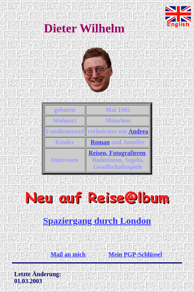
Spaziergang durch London (97, 221)
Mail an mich (68, 254)
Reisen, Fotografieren (116, 153)
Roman (100, 142)
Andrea (138, 131)
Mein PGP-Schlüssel (135, 254)
